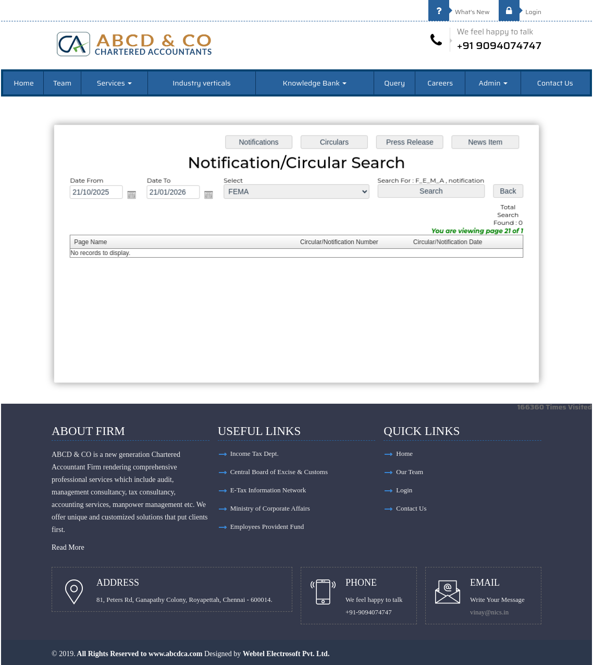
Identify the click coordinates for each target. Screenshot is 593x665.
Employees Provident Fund (267, 526)
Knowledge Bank (315, 83)
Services (114, 83)
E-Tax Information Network (268, 490)
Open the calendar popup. (135, 195)
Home (24, 83)
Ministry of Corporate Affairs (270, 508)
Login (520, 12)
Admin (493, 83)
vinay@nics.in (489, 612)
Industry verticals (201, 83)
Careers (440, 83)
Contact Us (555, 83)
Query (394, 83)
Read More (68, 547)
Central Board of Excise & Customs (279, 472)
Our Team (409, 472)
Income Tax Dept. (254, 453)
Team (62, 83)
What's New (459, 12)
